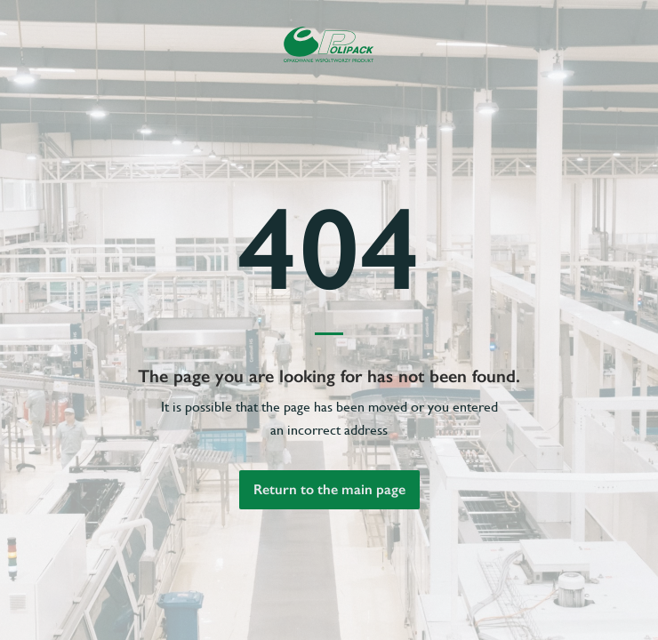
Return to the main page (329, 489)
